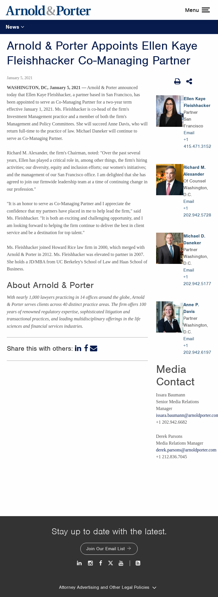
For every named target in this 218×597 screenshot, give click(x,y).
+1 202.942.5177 (197, 280)
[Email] (93, 348)
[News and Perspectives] (135, 563)
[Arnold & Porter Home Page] (48, 10)
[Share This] (189, 81)
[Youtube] (121, 563)
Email (189, 133)
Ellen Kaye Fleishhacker (197, 102)
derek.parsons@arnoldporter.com (186, 449)
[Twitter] (110, 563)
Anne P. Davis (191, 308)
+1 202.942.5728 (197, 211)
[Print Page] (177, 81)
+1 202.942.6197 (197, 349)
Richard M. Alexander (194, 171)
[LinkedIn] (78, 348)
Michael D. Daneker (194, 239)
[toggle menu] (196, 10)
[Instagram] (90, 563)
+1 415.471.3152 (197, 143)
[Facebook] (86, 348)
